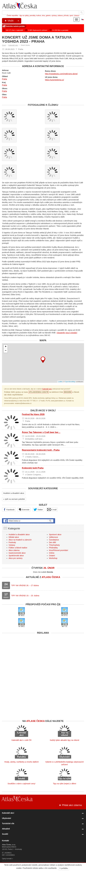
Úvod (4, 45)
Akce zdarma (14, 550)
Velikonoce (53, 537)
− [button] (6, 351)
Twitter (38, 509)
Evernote (24, 509)
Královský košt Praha (33, 468)
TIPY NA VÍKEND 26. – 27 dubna (25, 585)
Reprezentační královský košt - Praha (41, 450)
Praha (4, 79)
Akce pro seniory (15, 558)
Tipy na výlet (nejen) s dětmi (64, 784)
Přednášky (53, 548)
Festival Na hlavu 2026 (33, 414)
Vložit (12, 20)
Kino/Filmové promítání (58, 550)
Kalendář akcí (13, 45)
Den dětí (52, 542)
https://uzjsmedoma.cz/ (54, 80)
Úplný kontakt (7, 859)
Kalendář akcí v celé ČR (21, 740)
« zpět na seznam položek (14, 499)
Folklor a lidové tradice (18, 548)
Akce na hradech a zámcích (20, 540)
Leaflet (60, 381)
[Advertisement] (43, 654)
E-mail (52, 509)
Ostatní (52, 556)
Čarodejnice (54, 540)
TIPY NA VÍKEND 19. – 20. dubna (25, 596)
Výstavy (12, 545)
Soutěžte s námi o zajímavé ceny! (21, 784)
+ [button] (6, 347)
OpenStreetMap (70, 381)
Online (51, 553)
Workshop (53, 558)
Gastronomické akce (17, 553)
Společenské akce (16, 556)
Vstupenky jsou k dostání (67, 333)
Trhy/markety (54, 545)
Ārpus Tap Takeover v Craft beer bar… (41, 432)
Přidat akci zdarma (70, 805)
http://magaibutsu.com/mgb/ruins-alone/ (61, 74)
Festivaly (12, 542)
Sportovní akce (55, 534)
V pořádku (63, 868)
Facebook (8, 509)
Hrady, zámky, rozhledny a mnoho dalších (21, 762)
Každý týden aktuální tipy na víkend (64, 740)
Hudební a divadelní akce (13, 493)
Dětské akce (14, 537)
